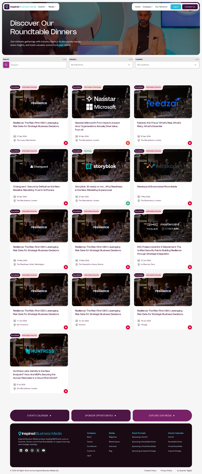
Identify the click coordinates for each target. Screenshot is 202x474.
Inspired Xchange (174, 451)
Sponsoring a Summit (140, 437)
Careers (90, 442)
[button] (42, 6)
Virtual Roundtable (175, 446)
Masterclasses (114, 442)
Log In (176, 6)
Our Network (161, 6)
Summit (171, 437)
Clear (64, 59)
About (89, 437)
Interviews (113, 446)
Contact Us (190, 6)
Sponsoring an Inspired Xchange (144, 451)
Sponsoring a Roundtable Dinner (144, 442)
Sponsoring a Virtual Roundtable (144, 446)
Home (138, 6)
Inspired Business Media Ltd (47, 470)
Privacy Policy (166, 470)
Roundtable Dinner (175, 442)
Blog (110, 451)
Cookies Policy (150, 470)
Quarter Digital (186, 470)
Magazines (113, 437)
